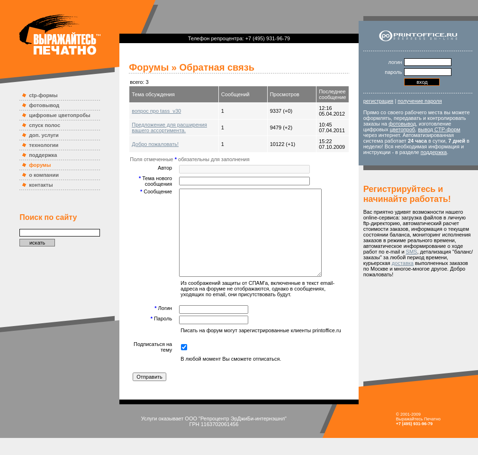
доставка (403, 263)
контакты (41, 185)
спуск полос (44, 125)
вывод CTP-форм (439, 129)
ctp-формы (43, 95)
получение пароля (419, 101)
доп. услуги (44, 135)
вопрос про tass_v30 (156, 111)
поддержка (43, 155)
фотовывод (44, 105)
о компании (44, 175)
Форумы (149, 67)
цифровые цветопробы (59, 115)
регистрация (378, 101)
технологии (43, 145)
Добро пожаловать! (155, 144)
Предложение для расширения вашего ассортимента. (169, 127)
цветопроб (402, 129)
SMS (411, 252)
